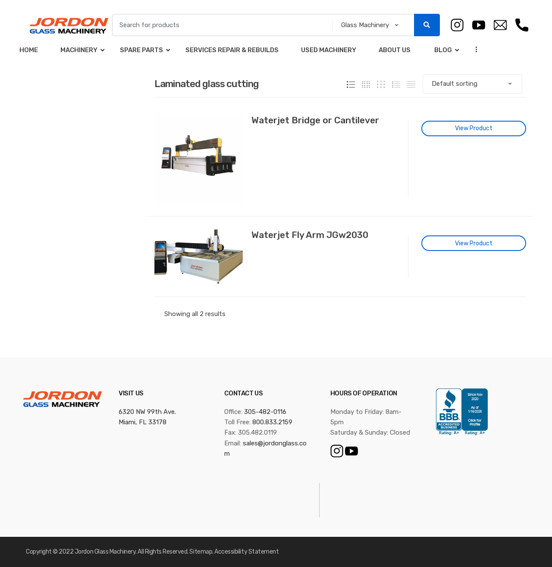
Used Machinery (328, 50)
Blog (442, 50)
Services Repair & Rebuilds (232, 50)
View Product (473, 128)
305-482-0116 (265, 412)
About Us (395, 50)
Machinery (78, 50)
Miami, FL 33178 (142, 422)
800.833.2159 (272, 422)
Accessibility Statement (246, 551)
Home (28, 50)
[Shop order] (472, 84)
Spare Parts (141, 50)
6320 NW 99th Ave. (147, 412)
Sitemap (200, 551)
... (474, 49)
